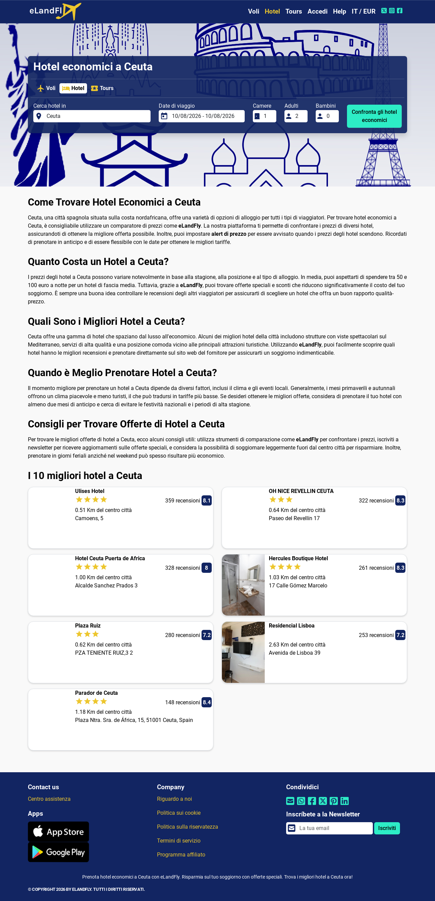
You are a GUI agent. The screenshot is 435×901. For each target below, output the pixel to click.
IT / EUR (364, 11)
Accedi (318, 11)
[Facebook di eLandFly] (400, 10)
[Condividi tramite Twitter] (323, 805)
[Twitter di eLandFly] (385, 10)
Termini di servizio (179, 840)
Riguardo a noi (174, 799)
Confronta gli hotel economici (374, 116)
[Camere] (268, 116)
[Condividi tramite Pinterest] (334, 805)
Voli (253, 11)
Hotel (272, 11)
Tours (293, 11)
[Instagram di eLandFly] (393, 10)
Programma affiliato (181, 854)
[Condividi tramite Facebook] (312, 805)
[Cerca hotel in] (96, 116)
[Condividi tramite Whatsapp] (301, 805)
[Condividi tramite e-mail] (290, 805)
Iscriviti (387, 828)
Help (339, 11)
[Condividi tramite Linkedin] (345, 805)
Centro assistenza (49, 799)
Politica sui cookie (179, 813)
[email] (334, 828)
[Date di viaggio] (206, 116)
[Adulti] (299, 116)
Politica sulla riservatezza (187, 827)
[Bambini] (331, 116)
